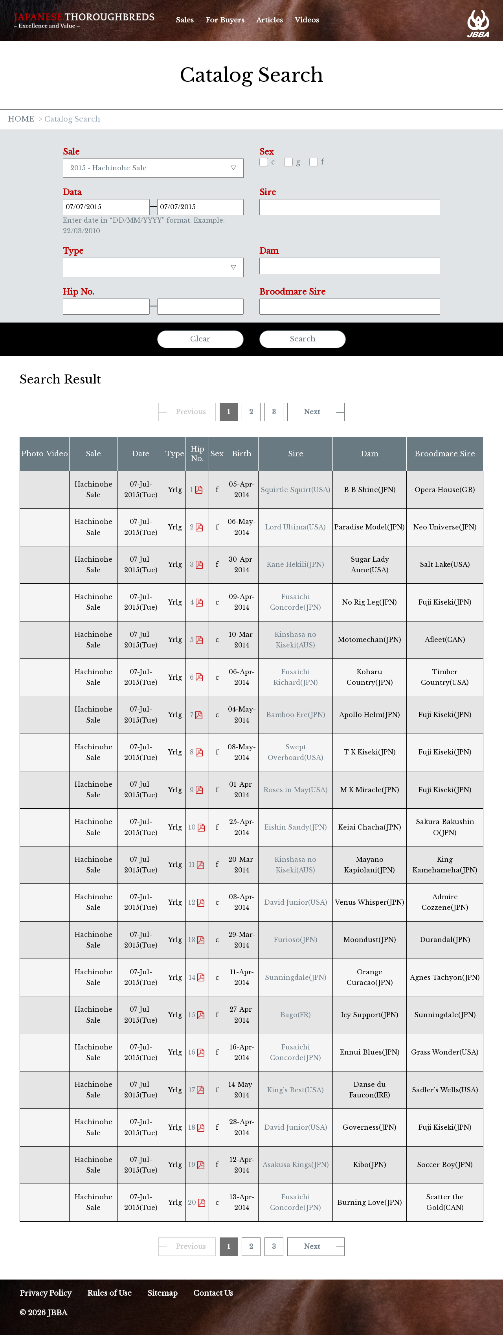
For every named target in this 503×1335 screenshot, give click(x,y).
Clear (200, 339)
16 (191, 1052)
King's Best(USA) (295, 1090)
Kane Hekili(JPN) (295, 564)
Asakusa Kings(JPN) (296, 1165)
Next (312, 412)
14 (192, 977)
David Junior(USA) (295, 902)
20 (192, 1202)
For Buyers (225, 20)
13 (191, 940)
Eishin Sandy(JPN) (295, 827)
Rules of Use (109, 1293)
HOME (21, 120)
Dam (369, 454)
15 (191, 1015)
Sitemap (162, 1293)
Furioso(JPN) (296, 940)
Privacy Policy (46, 1293)
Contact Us (213, 1293)
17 (192, 1090)
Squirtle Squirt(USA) (295, 490)
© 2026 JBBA (43, 1313)
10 (192, 827)
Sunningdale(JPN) (296, 977)
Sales (185, 20)
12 (191, 902)
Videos (307, 20)
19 (191, 1165)
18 (191, 1127)
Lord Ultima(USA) (295, 527)
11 (192, 864)
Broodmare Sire (445, 454)
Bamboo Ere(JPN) (295, 715)
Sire (295, 454)
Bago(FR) (295, 1015)
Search (303, 339)
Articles (269, 20)
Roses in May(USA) (296, 790)
